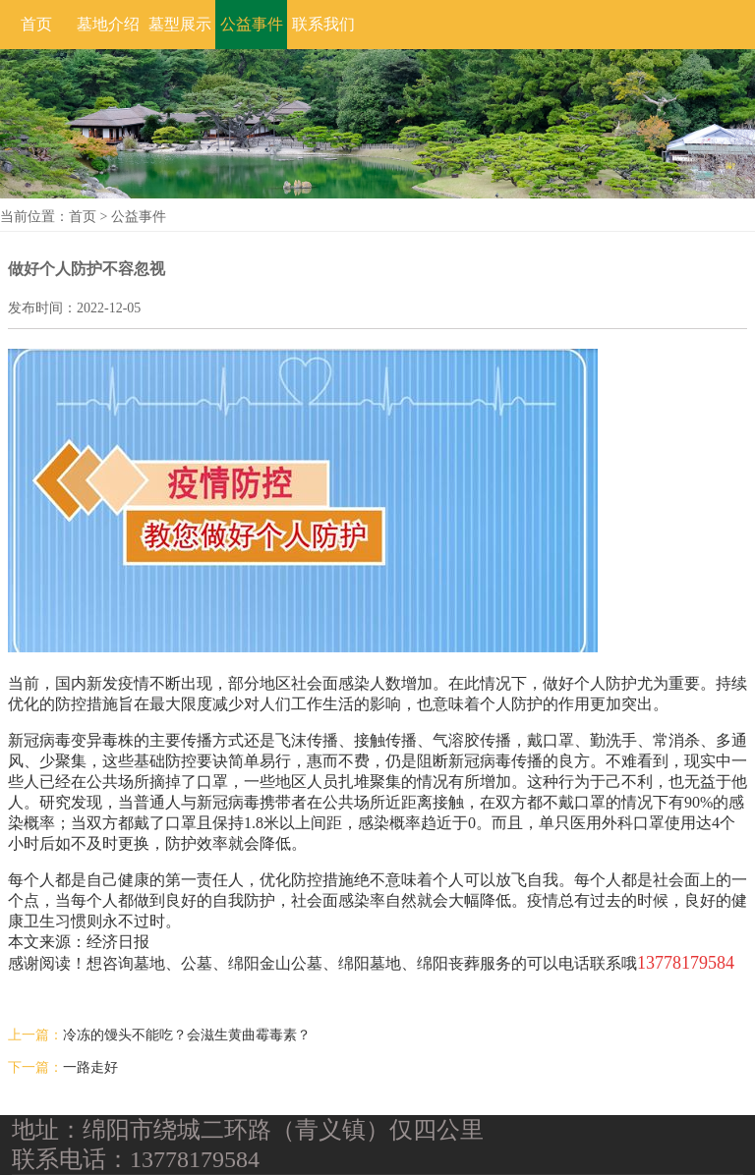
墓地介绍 (108, 24)
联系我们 (323, 24)
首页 (36, 24)
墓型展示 (179, 24)
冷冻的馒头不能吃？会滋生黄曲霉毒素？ (187, 1035)
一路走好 (90, 1067)
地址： (47, 1130)
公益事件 (251, 24)
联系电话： (71, 1159)
